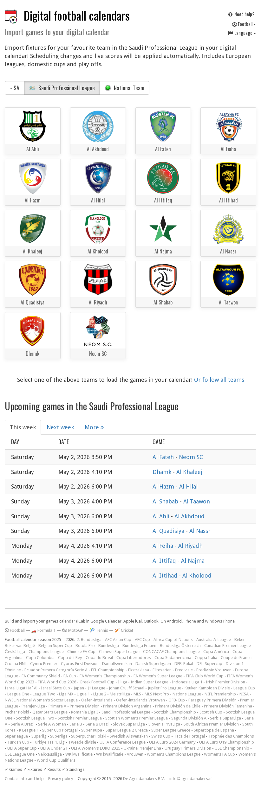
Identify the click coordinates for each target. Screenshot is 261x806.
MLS (137, 694)
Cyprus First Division (80, 663)
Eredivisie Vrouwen (214, 670)
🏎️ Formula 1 (43, 630)
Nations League (187, 694)
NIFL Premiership (220, 694)
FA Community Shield (41, 676)
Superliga (59, 736)
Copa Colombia (40, 657)
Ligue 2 (99, 694)
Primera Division (85, 706)
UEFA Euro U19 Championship (226, 742)
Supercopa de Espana (214, 730)
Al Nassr (200, 531)
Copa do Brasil (99, 657)
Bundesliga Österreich (180, 645)
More (94, 427)
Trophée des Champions (231, 736)
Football (244, 23)
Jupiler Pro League (164, 688)
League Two (44, 694)
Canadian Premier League (227, 645)
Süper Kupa (91, 730)
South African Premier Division (211, 724)
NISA (244, 694)
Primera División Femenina (228, 706)
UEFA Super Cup (22, 748)
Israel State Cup (55, 688)
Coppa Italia (206, 657)
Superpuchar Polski (88, 736)
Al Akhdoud (189, 516)
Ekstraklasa (138, 670)
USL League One (20, 754)
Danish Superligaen (153, 663)
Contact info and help (24, 778)
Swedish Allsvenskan (129, 736)
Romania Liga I (84, 712)
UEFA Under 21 (54, 748)
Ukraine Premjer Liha (142, 748)
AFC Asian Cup (118, 639)
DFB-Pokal (183, 663)
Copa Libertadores (133, 657)
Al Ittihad (166, 575)
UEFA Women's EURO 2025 (95, 748)
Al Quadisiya (169, 531)
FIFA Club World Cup (205, 676)
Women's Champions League (173, 754)
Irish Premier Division (225, 682)
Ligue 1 (83, 694)
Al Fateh (164, 457)
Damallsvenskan (117, 663)
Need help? (241, 13)
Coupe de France (236, 657)
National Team (124, 88)
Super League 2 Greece (127, 730)
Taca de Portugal (189, 736)
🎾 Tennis (98, 630)
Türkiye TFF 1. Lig (49, 742)
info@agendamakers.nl (190, 778)
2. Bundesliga (88, 639)
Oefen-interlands (97, 700)
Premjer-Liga (33, 706)
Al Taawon (196, 501)
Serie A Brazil (23, 724)
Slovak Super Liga (129, 724)
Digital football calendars (77, 15)
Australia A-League (213, 639)
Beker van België (20, 645)
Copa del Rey (70, 657)
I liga (122, 682)
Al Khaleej (189, 472)
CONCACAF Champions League (171, 651)
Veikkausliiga (50, 754)
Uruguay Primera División (188, 748)
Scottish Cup (210, 712)
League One (18, 694)
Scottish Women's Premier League (136, 718)
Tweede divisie (82, 742)
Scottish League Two (35, 718)
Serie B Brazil (97, 724)
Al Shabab (166, 501)
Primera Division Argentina (127, 706)
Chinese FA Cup (81, 651)
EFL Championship (108, 670)
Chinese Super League (119, 651)
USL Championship (232, 748)
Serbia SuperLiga (225, 718)
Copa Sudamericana (172, 657)
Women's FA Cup (219, 754)
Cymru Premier (43, 663)
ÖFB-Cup (176, 700)
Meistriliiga (120, 694)
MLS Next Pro (157, 694)
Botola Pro (85, 645)
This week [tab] (23, 427)
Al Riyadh (190, 545)
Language (241, 32)
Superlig (39, 736)
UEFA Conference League (123, 742)
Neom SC (191, 457)
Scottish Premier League (80, 718)
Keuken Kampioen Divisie (207, 688)
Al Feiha (164, 545)
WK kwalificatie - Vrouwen (119, 754)
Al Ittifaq (165, 560)
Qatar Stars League (50, 712)
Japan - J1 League (89, 688)
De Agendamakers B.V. (144, 778)
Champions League (46, 651)
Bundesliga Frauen (139, 645)
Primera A (57, 706)
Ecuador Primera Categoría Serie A (56, 670)
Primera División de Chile (177, 706)
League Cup (244, 688)
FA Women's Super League (158, 676)
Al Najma (193, 560)
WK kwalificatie (79, 754)
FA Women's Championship (105, 676)
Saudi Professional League (62, 88)
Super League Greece (170, 730)
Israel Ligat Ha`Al (21, 688)
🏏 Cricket (123, 630)
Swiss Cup (160, 736)
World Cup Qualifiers (56, 760)
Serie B (75, 724)
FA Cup (69, 676)
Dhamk (163, 472)
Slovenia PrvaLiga (164, 724)
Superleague (16, 736)
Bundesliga (108, 645)
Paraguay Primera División (212, 700)
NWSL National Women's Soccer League (41, 700)
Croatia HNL (16, 663)
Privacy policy (60, 778)
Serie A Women (52, 724)
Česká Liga (15, 651)
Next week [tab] (60, 427)
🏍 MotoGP (72, 630)
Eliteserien (162, 670)
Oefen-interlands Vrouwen (140, 700)
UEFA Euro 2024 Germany (172, 742)
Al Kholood (197, 575)
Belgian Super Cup (55, 645)
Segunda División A (188, 718)
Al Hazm (164, 486)
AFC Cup (142, 639)
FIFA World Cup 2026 (57, 682)
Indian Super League (149, 682)
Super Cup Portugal (60, 730)
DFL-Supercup (209, 663)
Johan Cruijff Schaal (126, 688)
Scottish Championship (175, 712)
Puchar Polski (17, 712)
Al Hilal (188, 486)
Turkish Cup (18, 742)
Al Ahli (162, 516)
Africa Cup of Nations (173, 639)
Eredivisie (184, 670)
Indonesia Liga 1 (187, 682)
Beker (239, 639)
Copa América (216, 651)
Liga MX (66, 694)
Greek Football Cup (97, 682)
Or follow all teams (219, 379)
